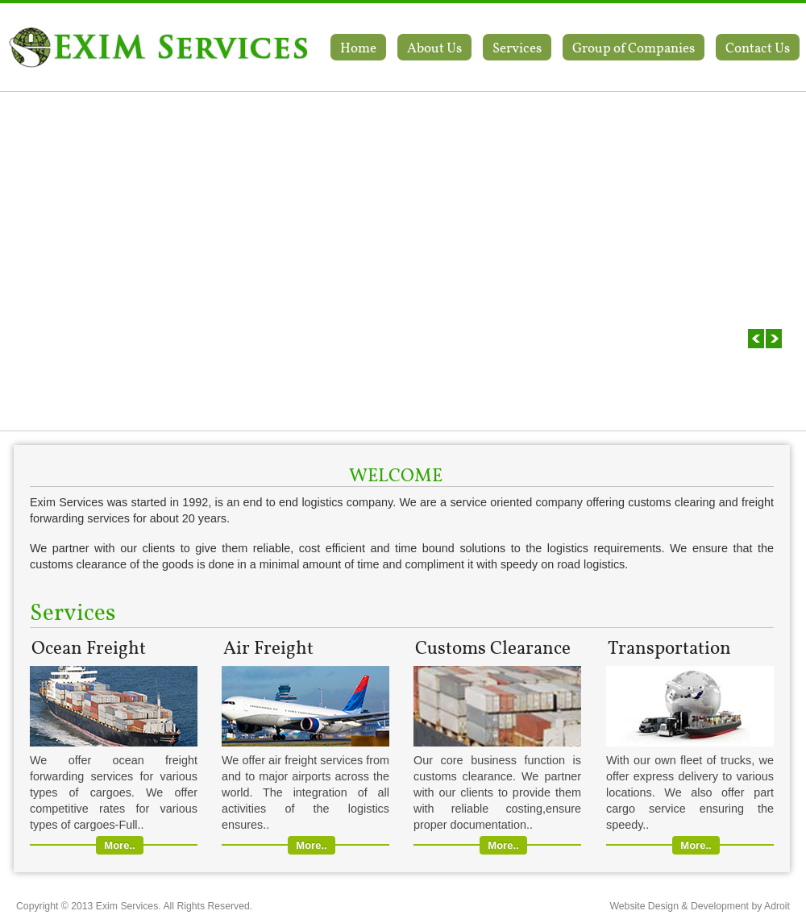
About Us (434, 47)
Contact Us (757, 47)
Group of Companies (633, 47)
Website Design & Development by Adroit (699, 906)
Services (517, 47)
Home (358, 47)
